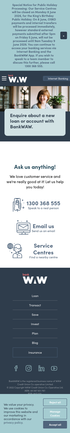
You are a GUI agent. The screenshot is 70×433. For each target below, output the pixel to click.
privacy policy (13, 422)
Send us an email (43, 231)
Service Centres (43, 248)
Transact (35, 305)
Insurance (35, 352)
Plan (35, 333)
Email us (43, 226)
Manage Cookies (55, 413)
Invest (35, 324)
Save (35, 314)
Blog (35, 343)
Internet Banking (56, 78)
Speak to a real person (43, 208)
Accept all (55, 424)
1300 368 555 (43, 203)
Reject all (55, 402)
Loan (35, 296)
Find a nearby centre (43, 257)
